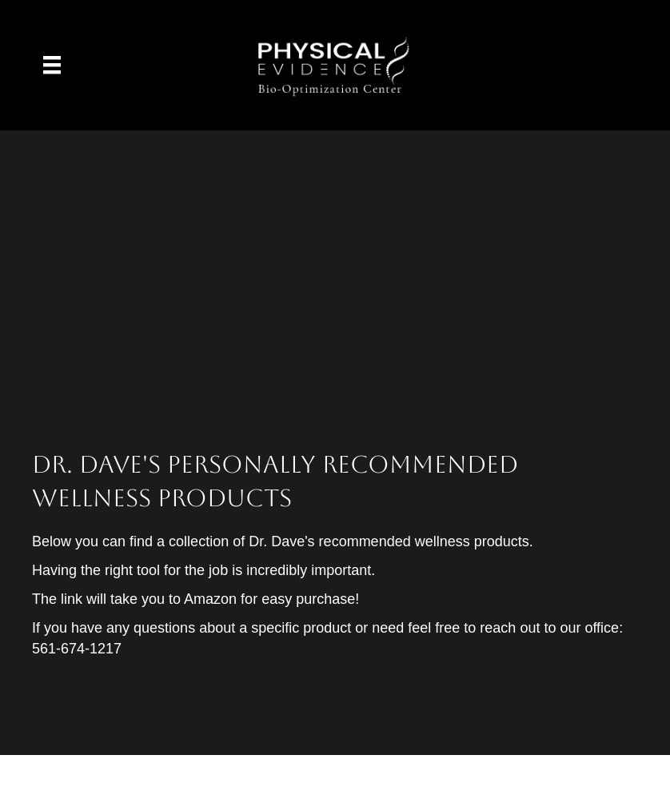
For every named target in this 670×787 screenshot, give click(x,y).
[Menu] (52, 65)
